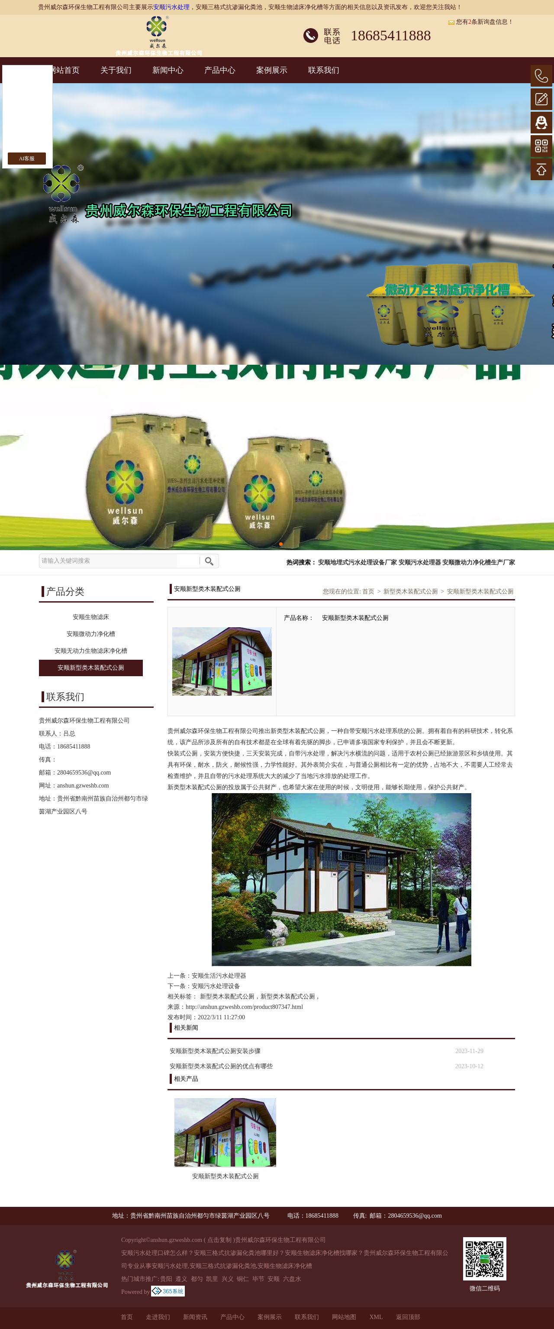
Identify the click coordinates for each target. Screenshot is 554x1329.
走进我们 (158, 1317)
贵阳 (166, 1279)
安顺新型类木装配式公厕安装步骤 (215, 1051)
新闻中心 (168, 70)
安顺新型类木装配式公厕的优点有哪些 (221, 1066)
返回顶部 (408, 1317)
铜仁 (243, 1279)
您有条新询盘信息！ (481, 22)
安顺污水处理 (171, 7)
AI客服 (27, 159)
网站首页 (64, 70)
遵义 (181, 1279)
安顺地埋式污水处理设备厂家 (357, 562)
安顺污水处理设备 (216, 986)
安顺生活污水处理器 (219, 975)
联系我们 (323, 70)
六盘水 (292, 1279)
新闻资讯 (195, 1317)
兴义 (228, 1279)
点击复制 (219, 1240)
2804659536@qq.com (84, 772)
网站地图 (344, 1317)
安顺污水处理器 (420, 562)
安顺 (273, 1279)
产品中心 (219, 70)
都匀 (197, 1279)
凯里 (212, 1279)
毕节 (258, 1279)
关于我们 (116, 70)
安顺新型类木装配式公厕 (480, 591)
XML (376, 1317)
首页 (368, 591)
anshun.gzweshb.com (83, 785)
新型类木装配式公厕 (410, 591)
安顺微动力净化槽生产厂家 (478, 562)
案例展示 (271, 70)
